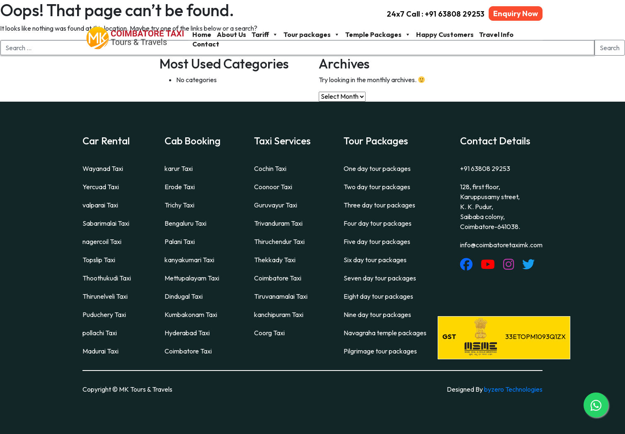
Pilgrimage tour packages (380, 351)
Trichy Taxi (179, 205)
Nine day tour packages (377, 314)
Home (201, 34)
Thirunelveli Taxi (105, 296)
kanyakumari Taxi (189, 260)
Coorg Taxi (269, 333)
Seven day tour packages (380, 278)
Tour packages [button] (311, 34)
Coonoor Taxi (273, 187)
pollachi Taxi (99, 333)
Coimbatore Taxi (188, 351)
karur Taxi (179, 168)
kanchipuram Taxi (278, 314)
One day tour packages (377, 168)
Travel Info (496, 34)
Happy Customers (445, 34)
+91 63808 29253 (485, 168)
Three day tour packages (379, 205)
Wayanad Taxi (102, 168)
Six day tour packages (375, 260)
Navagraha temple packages (385, 333)
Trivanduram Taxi (278, 223)
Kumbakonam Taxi (191, 314)
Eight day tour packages (378, 296)
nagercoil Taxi (101, 241)
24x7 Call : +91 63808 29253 (435, 14)
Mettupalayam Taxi (192, 278)
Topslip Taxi (98, 260)
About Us (231, 34)
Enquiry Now (515, 13)
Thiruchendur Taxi (279, 241)
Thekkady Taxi (275, 260)
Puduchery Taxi (104, 314)
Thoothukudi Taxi (106, 278)
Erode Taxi (180, 187)
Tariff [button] (265, 34)
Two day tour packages (377, 187)
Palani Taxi (180, 241)
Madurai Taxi (100, 351)
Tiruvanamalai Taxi (281, 296)
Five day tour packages (377, 241)
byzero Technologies (513, 389)
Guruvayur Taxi (275, 205)
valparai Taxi (100, 205)
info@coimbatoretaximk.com (501, 245)
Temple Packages (378, 34)
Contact (205, 44)
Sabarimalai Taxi (105, 223)
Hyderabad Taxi (187, 333)
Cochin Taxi (270, 168)
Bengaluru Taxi (185, 223)
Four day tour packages (378, 223)
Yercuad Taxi (100, 187)
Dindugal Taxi (184, 296)
